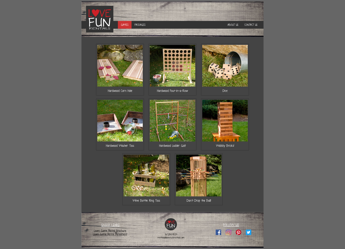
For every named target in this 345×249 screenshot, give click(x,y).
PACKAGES (140, 25)
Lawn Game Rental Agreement (110, 234)
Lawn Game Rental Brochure (110, 230)
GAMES (125, 25)
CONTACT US (250, 25)
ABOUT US (233, 25)
